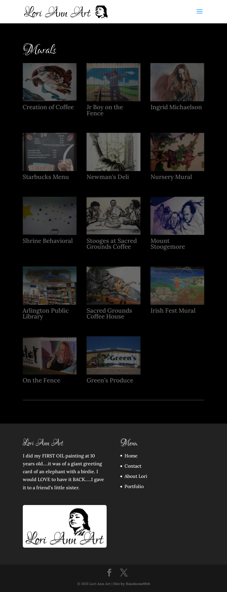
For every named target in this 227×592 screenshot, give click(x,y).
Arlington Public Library (45, 314)
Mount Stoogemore (167, 244)
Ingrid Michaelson (176, 107)
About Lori (135, 476)
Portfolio (134, 486)
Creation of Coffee (48, 107)
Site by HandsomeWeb (131, 583)
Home (131, 456)
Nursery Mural (171, 177)
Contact (132, 466)
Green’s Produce (109, 380)
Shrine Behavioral (47, 241)
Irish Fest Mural (172, 310)
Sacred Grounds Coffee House (109, 314)
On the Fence (41, 380)
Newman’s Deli (107, 177)
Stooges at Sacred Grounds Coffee (111, 244)
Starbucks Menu (45, 177)
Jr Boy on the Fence (104, 110)
